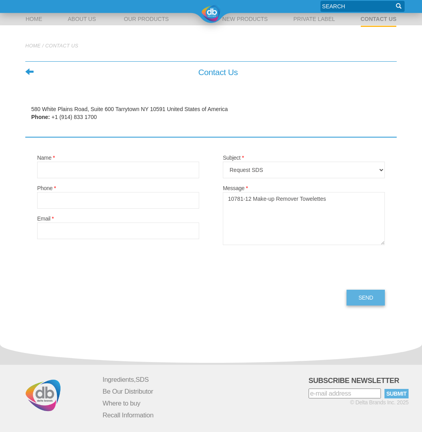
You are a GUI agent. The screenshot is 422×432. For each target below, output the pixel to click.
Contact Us (379, 19)
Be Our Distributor (128, 391)
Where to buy (121, 403)
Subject (233, 158)
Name (46, 158)
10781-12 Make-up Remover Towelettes (304, 218)
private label (313, 6)
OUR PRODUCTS (146, 19)
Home (34, 6)
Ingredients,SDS (126, 379)
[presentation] (283, 268)
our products (145, 6)
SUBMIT (396, 393)
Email (45, 218)
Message (235, 188)
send (365, 297)
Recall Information (128, 415)
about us (83, 6)
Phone (46, 188)
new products (243, 6)
